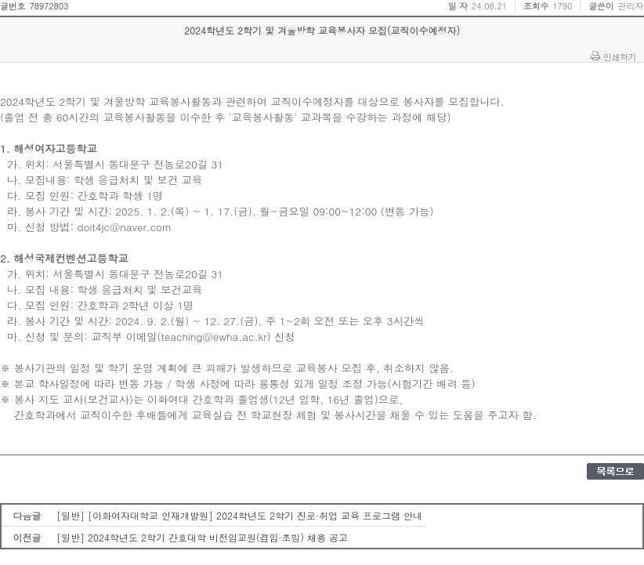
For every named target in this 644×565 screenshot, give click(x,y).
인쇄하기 (619, 56)
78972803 (48, 6)
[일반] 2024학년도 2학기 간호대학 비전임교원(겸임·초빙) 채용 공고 (202, 537)
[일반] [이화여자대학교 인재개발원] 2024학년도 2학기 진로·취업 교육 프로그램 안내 (239, 515)
